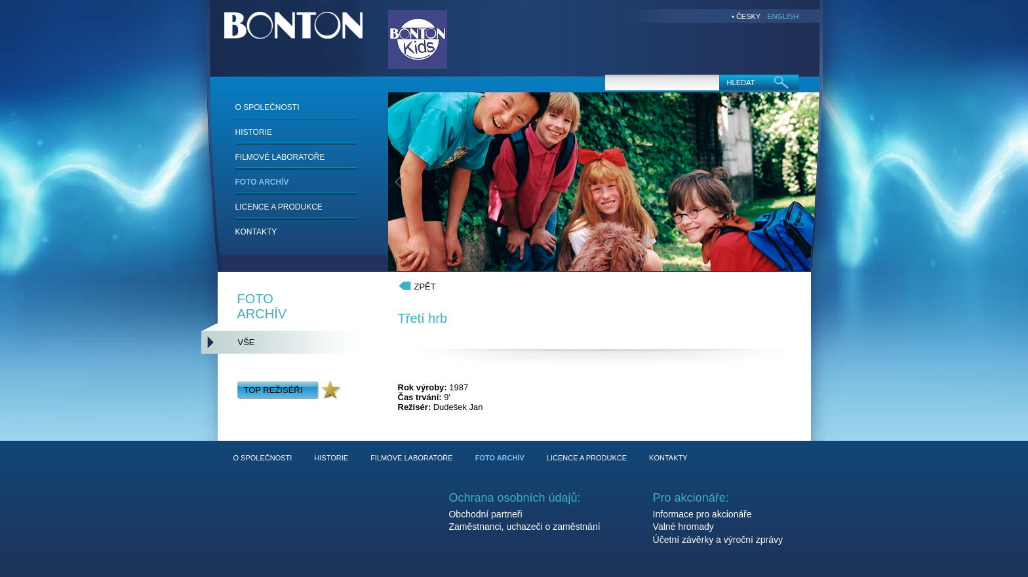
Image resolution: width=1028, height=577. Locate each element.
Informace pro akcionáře (702, 514)
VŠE (246, 342)
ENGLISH (783, 16)
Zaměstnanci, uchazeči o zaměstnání (524, 526)
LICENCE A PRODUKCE (279, 207)
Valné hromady (683, 526)
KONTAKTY (256, 231)
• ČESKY (746, 16)
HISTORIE (253, 132)
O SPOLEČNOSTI (267, 107)
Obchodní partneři (485, 514)
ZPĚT (425, 286)
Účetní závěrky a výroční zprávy (718, 539)
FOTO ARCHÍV (262, 182)
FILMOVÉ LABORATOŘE (280, 157)
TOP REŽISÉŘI (273, 390)
